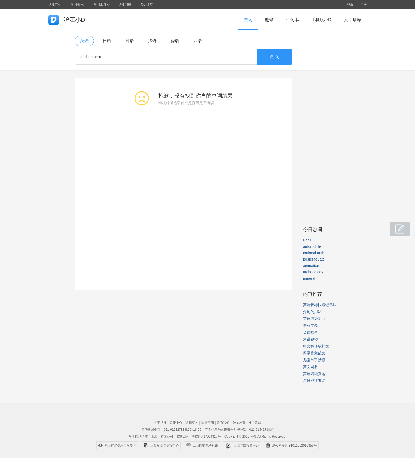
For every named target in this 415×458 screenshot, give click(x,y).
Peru (307, 240)
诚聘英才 (191, 423)
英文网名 (310, 367)
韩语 (130, 40)
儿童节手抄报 (314, 360)
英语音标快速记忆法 (319, 305)
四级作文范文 (314, 353)
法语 (152, 40)
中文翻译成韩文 (316, 346)
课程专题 (310, 325)
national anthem (316, 253)
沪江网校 (124, 4)
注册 (363, 4)
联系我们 (223, 423)
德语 (175, 40)
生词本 (292, 19)
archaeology (313, 272)
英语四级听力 (314, 318)
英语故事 (310, 332)
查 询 (274, 56)
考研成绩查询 (314, 380)
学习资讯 (77, 4)
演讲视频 (310, 339)
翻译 (269, 19)
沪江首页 (54, 4)
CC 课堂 (147, 4)
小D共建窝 (395, 226)
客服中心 (176, 423)
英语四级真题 (314, 374)
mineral (309, 278)
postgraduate (314, 259)
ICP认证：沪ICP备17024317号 (199, 436)
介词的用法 (312, 312)
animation (311, 265)
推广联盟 (254, 423)
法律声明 (207, 423)
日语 (107, 40)
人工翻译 (352, 19)
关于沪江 (160, 423)
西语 (197, 40)
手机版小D (321, 19)
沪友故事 (239, 423)
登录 (350, 4)
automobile (312, 246)
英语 (84, 40)
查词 (248, 19)
